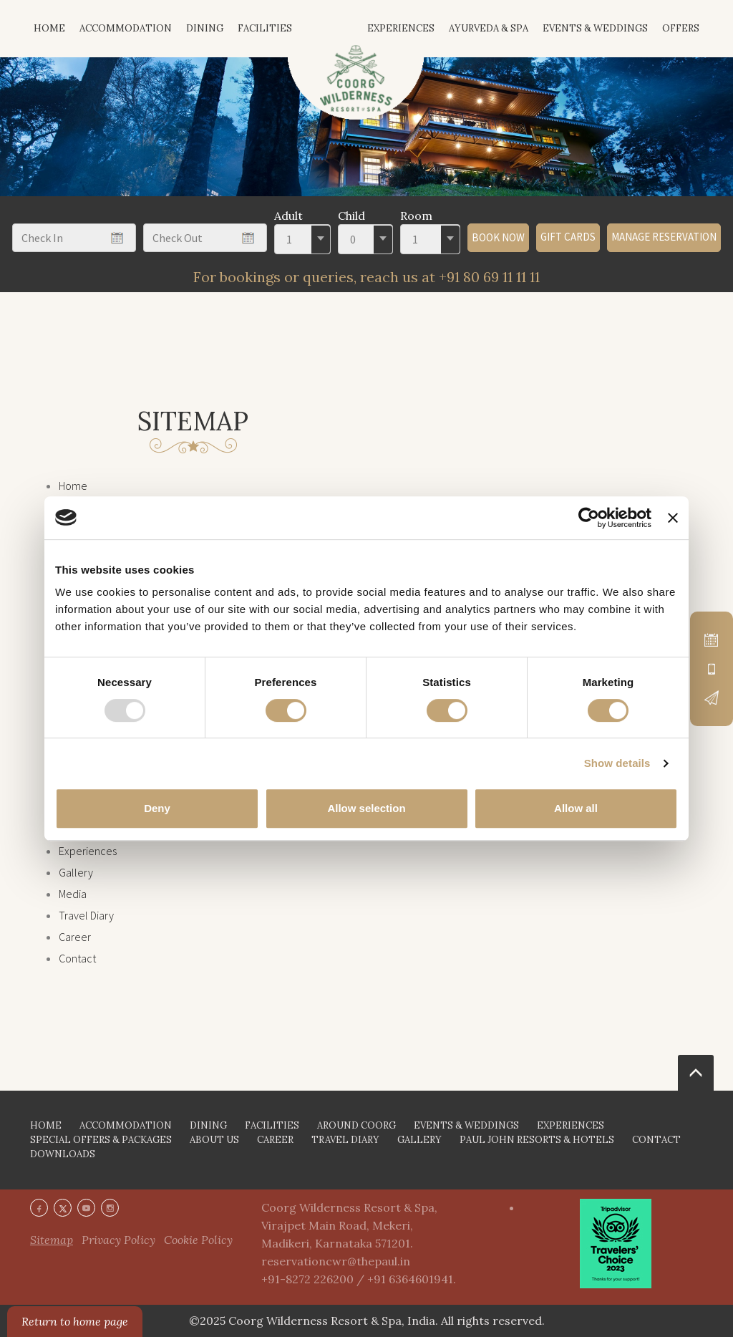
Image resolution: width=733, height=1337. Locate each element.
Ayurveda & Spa (488, 28)
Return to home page (74, 1321)
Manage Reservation (664, 236)
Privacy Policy (118, 1239)
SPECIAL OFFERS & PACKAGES (101, 1140)
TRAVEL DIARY (345, 1140)
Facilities (265, 28)
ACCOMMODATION (125, 1125)
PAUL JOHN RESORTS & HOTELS (537, 1140)
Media (73, 894)
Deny (157, 808)
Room (416, 215)
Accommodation (125, 28)
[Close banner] (673, 518)
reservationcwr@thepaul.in (335, 1261)
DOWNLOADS (62, 1154)
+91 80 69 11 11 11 (489, 277)
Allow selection (366, 808)
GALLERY (419, 1140)
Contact (77, 958)
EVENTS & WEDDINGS (466, 1125)
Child (351, 215)
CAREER (275, 1140)
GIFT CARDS (568, 236)
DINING (208, 1125)
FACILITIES (272, 1125)
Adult (288, 215)
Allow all (576, 808)
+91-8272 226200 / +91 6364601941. (358, 1279)
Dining (204, 28)
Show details (617, 763)
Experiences (401, 28)
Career (75, 937)
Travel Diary (86, 915)
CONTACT (656, 1140)
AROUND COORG (356, 1125)
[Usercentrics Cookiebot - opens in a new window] (588, 517)
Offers (680, 28)
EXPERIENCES (570, 1125)
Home (73, 485)
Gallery (76, 872)
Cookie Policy (198, 1239)
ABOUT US (214, 1140)
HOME (49, 28)
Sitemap (51, 1239)
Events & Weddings (595, 28)
